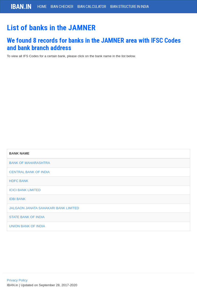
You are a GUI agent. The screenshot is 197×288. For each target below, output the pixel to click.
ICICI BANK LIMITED (25, 190)
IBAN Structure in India (129, 6)
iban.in (21, 6)
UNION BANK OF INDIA (27, 226)
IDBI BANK (17, 199)
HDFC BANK (18, 181)
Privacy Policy (17, 280)
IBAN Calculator (91, 6)
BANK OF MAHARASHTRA (29, 163)
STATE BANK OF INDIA (27, 217)
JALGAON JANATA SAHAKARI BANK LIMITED (44, 208)
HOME (42, 6)
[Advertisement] (98, 110)
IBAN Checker (62, 6)
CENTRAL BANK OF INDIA (29, 172)
